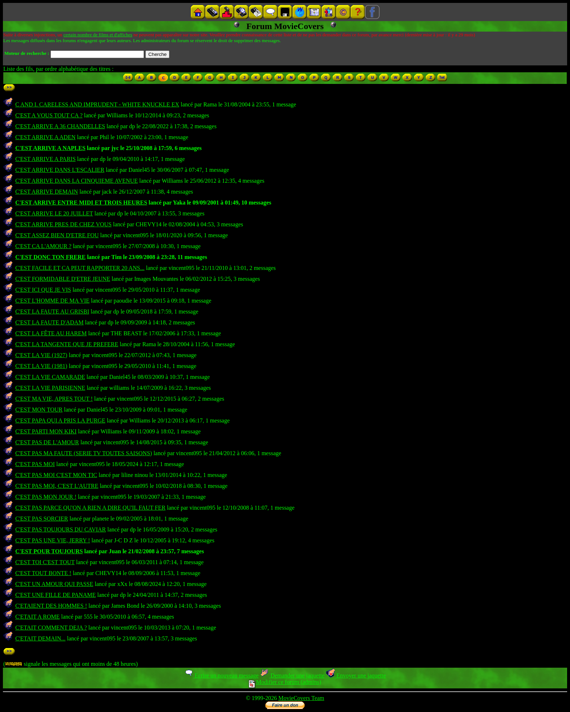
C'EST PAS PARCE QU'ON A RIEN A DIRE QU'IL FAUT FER (90, 508)
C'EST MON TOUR (39, 409)
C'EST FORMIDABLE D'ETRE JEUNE (62, 279)
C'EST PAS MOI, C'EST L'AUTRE (56, 486)
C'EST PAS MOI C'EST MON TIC (56, 475)
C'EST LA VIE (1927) (41, 355)
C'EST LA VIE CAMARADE (50, 377)
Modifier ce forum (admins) (285, 682)
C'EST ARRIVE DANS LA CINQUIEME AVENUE (76, 181)
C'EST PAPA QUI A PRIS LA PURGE (60, 420)
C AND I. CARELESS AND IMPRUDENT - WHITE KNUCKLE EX (97, 104)
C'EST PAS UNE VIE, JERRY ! (52, 540)
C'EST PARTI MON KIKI (46, 431)
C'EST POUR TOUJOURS (49, 551)
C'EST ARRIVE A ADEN (45, 137)
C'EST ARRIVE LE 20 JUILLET (54, 213)
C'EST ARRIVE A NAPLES (50, 148)
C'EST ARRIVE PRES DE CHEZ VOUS (63, 224)
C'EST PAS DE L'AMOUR (47, 442)
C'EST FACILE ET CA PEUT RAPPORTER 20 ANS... (79, 268)
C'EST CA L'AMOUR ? (43, 246)
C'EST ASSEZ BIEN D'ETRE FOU (57, 235)
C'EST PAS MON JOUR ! (45, 497)
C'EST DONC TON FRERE (50, 257)
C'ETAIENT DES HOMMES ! (51, 606)
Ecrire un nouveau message (221, 675)
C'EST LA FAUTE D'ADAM (49, 322)
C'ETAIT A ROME (37, 617)
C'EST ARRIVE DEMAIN (46, 192)
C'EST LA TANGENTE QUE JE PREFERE (66, 344)
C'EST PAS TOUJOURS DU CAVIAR (60, 529)
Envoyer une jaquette (356, 675)
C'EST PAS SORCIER (41, 518)
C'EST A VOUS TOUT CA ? (49, 115)
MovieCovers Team (301, 698)
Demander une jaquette (292, 675)
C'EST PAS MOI (35, 464)
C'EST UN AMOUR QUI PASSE (54, 584)
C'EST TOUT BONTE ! (43, 573)
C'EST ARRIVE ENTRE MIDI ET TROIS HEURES (81, 202)
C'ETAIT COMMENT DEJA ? (51, 627)
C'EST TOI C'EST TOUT (45, 562)
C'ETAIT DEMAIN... (40, 638)
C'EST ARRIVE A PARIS (45, 159)
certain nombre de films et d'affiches (97, 34)
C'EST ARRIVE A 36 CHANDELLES (60, 126)
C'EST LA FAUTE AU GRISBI (52, 311)
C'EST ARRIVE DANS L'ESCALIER (59, 170)
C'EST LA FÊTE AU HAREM (51, 333)
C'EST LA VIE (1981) (41, 366)
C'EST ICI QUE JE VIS (43, 290)
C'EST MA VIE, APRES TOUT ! (54, 399)
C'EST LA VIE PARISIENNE (50, 388)
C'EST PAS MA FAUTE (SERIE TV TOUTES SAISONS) (83, 453)
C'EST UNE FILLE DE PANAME (55, 595)
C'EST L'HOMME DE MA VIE (52, 301)
